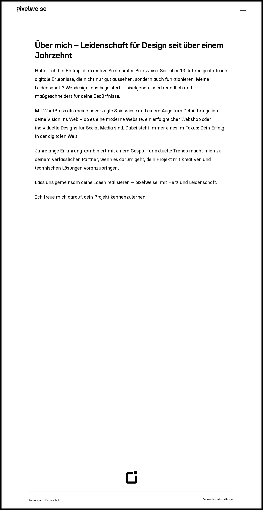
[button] (243, 9)
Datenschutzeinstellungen (218, 499)
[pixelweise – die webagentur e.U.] (31, 9)
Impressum (36, 500)
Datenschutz (53, 500)
